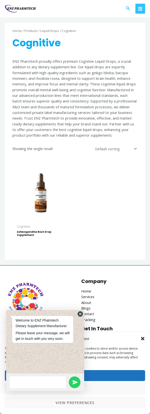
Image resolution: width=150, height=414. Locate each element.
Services (87, 297)
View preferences (75, 402)
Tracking (88, 320)
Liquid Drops (49, 32)
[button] (142, 338)
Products (31, 32)
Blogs (85, 309)
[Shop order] (115, 150)
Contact (87, 315)
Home (17, 32)
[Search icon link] (128, 9)
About (86, 303)
